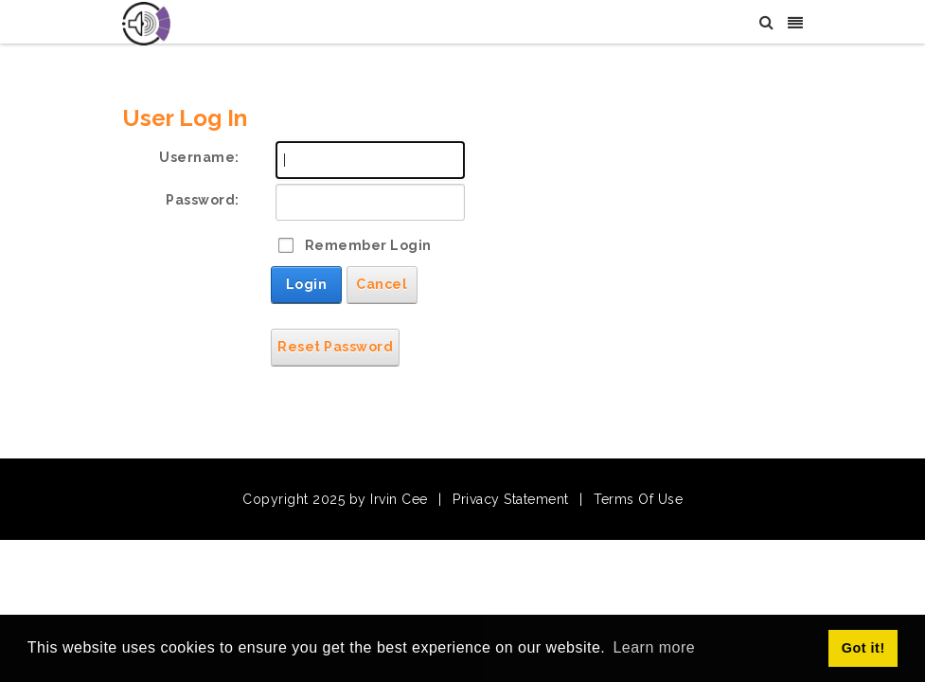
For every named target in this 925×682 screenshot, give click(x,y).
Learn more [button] (654, 647)
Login (307, 284)
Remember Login (368, 245)
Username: (199, 157)
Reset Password (335, 346)
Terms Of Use (638, 499)
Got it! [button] (863, 647)
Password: (203, 199)
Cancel (381, 284)
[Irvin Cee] (146, 22)
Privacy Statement (511, 499)
